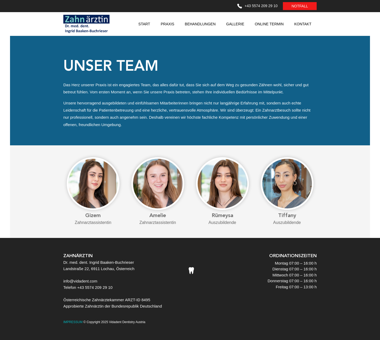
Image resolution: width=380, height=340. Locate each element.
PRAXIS (167, 24)
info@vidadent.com (80, 281)
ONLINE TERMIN (269, 24)
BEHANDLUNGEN (200, 24)
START (144, 24)
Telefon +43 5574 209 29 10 (87, 287)
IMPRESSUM (73, 322)
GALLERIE (235, 24)
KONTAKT (302, 24)
